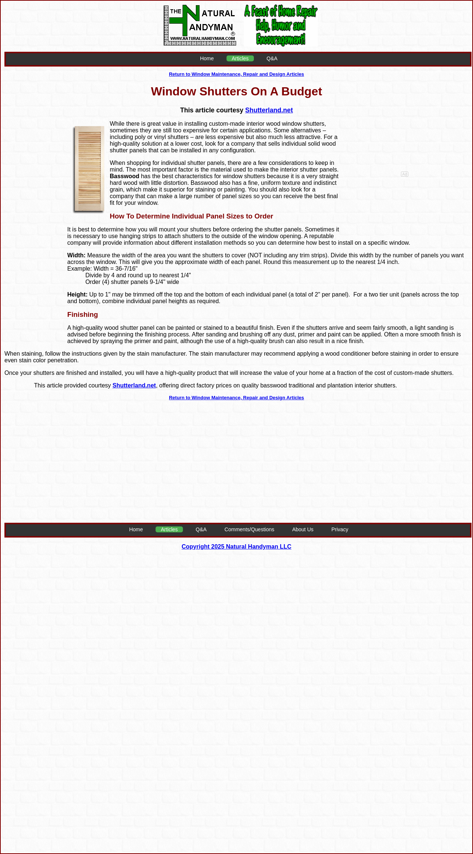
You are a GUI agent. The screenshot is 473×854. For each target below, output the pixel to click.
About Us (303, 529)
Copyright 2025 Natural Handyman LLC (237, 546)
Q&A (272, 58)
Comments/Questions (250, 529)
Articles (240, 58)
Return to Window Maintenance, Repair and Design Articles (236, 74)
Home (207, 58)
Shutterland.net (269, 110)
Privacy (339, 529)
